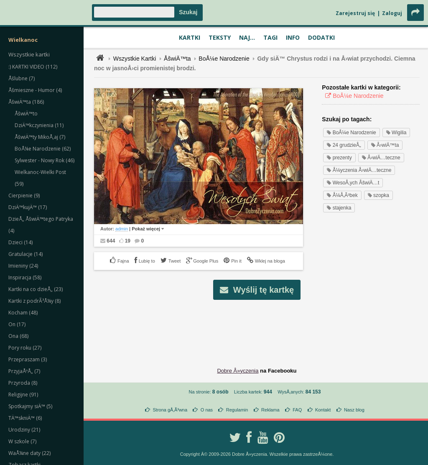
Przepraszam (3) (27, 359)
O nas (207, 409)
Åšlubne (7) (21, 78)
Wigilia (396, 132)
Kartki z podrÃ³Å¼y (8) (34, 300)
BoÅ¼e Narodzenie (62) (43, 148)
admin (121, 228)
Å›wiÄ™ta (385, 145)
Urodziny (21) (24, 429)
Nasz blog (354, 409)
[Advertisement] (257, 327)
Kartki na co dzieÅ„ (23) (35, 289)
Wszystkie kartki (29, 54)
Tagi (270, 37)
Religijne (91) (23, 394)
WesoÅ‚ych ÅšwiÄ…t (353, 183)
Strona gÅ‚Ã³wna (170, 409)
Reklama (270, 409)
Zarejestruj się (355, 13)
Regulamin (237, 409)
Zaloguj (392, 13)
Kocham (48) (23, 312)
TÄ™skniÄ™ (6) (25, 418)
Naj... (247, 37)
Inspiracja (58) (24, 277)
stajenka (339, 208)
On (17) (16, 324)
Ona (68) (18, 336)
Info (293, 37)
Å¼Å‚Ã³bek (342, 195)
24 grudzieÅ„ (344, 145)
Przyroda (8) (22, 382)
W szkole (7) (22, 441)
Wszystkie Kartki (134, 58)
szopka (378, 195)
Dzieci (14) (20, 242)
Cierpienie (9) (24, 195)
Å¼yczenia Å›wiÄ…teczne (359, 170)
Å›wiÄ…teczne (381, 158)
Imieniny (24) (23, 265)
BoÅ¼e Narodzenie (224, 58)
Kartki (189, 37)
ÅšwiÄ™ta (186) (26, 101)
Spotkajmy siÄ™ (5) (30, 406)
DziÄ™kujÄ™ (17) (27, 207)
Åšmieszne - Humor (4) (35, 90)
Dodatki (321, 37)
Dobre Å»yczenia (237, 371)
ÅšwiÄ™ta (177, 58)
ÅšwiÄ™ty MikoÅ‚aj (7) (40, 137)
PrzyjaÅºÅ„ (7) (24, 371)
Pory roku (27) (24, 347)
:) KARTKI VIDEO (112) (32, 66)
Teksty (220, 37)
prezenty (339, 158)
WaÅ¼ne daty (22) (29, 453)
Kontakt (323, 409)
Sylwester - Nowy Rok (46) (44, 160)
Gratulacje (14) (25, 254)
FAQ (297, 409)
